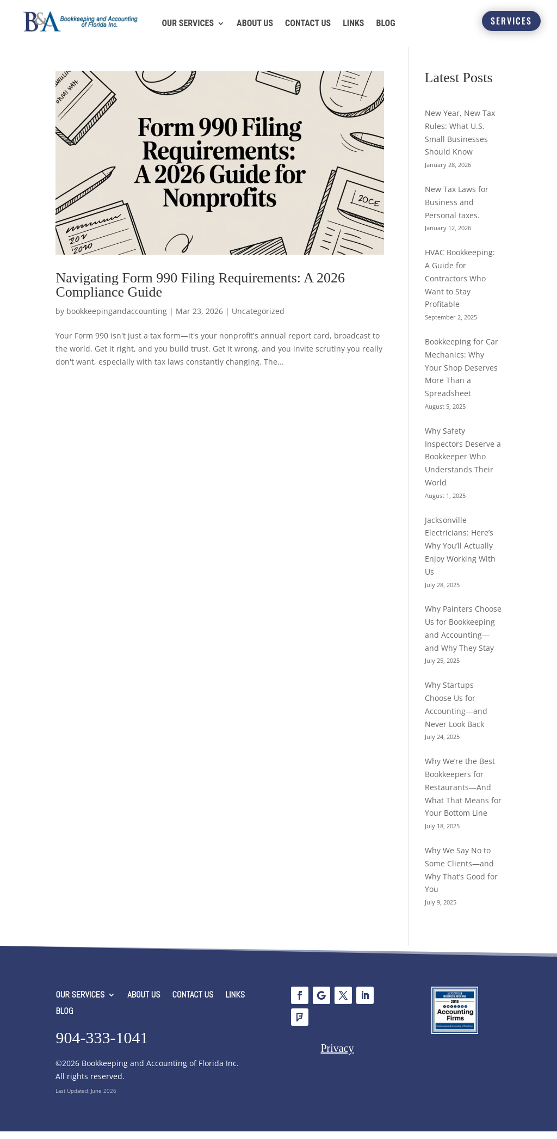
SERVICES (511, 20)
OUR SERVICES (188, 23)
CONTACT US (308, 23)
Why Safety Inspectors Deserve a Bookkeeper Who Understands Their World (463, 464)
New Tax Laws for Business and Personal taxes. (456, 210)
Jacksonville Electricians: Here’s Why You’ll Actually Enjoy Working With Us (460, 553)
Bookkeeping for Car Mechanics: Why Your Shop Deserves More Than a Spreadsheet (461, 375)
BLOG (385, 23)
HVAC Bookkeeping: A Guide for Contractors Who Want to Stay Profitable (460, 286)
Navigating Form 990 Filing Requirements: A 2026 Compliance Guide (200, 293)
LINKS (353, 23)
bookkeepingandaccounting (116, 319)
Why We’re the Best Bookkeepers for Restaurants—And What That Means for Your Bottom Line (463, 795)
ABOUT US (255, 23)
